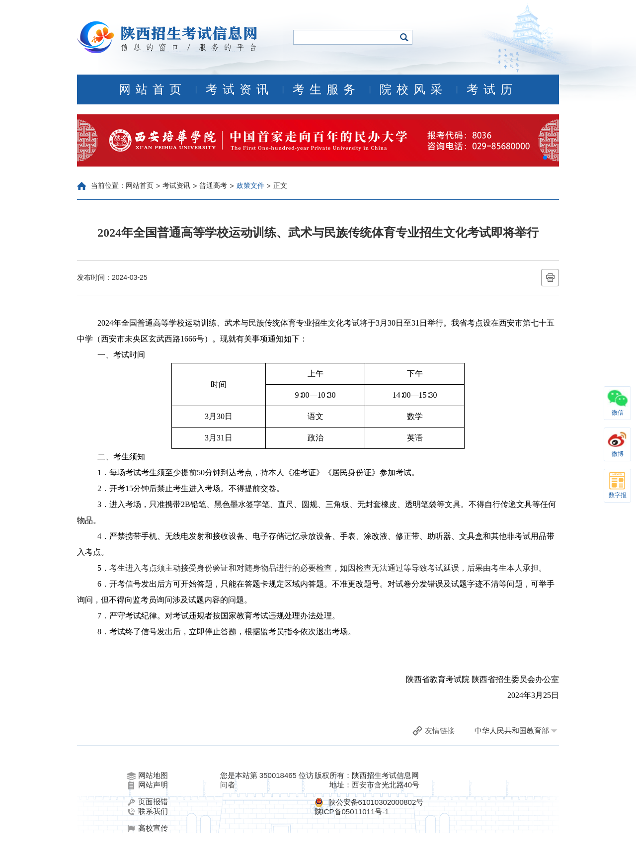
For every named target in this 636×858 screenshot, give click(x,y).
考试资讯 (239, 89)
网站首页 (152, 89)
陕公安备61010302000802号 (376, 802)
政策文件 (250, 185)
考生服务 (326, 89)
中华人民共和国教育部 (512, 730)
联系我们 (147, 811)
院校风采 (413, 89)
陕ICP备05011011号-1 (352, 811)
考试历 (492, 89)
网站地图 (147, 775)
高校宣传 (147, 828)
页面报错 (147, 801)
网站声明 (147, 784)
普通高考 (213, 185)
